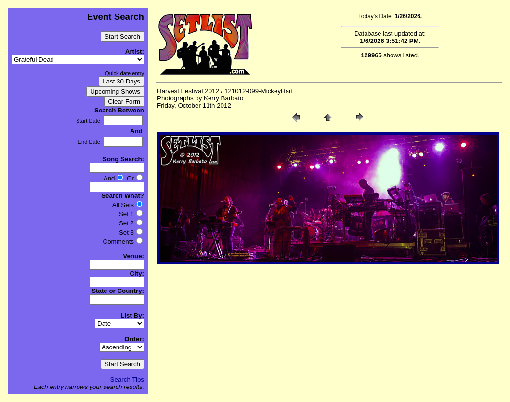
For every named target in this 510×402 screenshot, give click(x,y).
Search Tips (127, 379)
